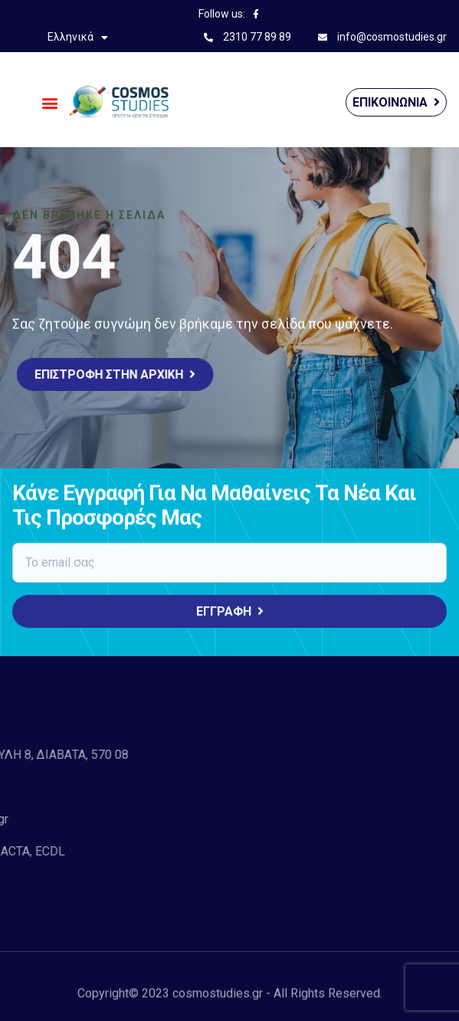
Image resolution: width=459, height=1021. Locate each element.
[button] (50, 102)
